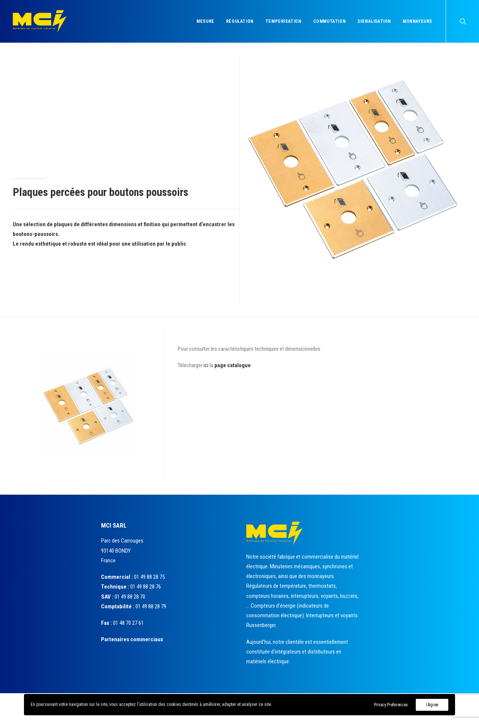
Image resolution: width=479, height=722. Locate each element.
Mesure (205, 21)
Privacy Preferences (391, 704)
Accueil (20, 115)
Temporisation (283, 21)
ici (206, 365)
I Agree (432, 704)
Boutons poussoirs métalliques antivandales (106, 115)
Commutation (329, 21)
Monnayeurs (417, 21)
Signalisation (374, 21)
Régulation (240, 21)
